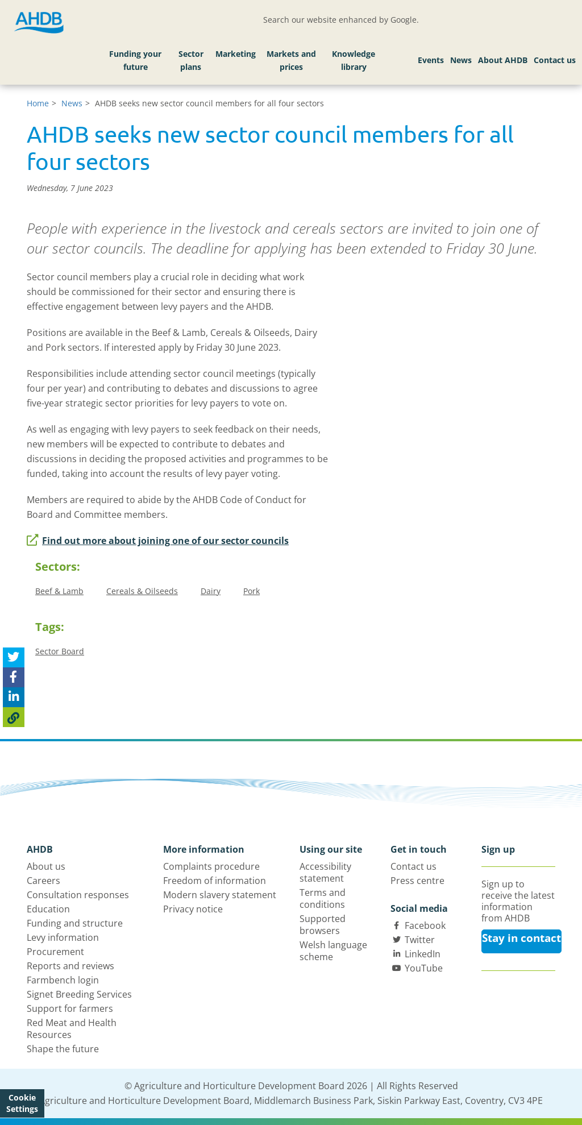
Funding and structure (75, 923)
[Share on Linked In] (13, 697)
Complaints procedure (211, 866)
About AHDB (502, 60)
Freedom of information (214, 880)
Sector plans (190, 60)
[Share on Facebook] (13, 677)
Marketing (235, 53)
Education (48, 909)
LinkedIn (422, 954)
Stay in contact (521, 938)
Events (431, 60)
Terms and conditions (323, 898)
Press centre (417, 880)
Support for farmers (70, 1008)
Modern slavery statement (219, 895)
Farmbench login (63, 980)
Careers (43, 880)
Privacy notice (193, 909)
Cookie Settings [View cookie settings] (22, 1103)
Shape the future (63, 1049)
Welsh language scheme (333, 951)
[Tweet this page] (13, 657)
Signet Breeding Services (79, 994)
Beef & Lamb (59, 591)
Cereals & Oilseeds (142, 591)
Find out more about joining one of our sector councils (158, 540)
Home (38, 103)
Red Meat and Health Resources (72, 1028)
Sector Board (59, 651)
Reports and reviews (70, 966)
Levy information (63, 937)
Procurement (55, 951)
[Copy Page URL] (13, 717)
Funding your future (135, 60)
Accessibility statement (325, 872)
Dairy (211, 591)
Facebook (425, 925)
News (461, 60)
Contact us (555, 60)
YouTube (424, 968)
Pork (251, 591)
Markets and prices (291, 60)
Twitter (420, 939)
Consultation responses (78, 895)
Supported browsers (323, 924)
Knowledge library (353, 60)
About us (46, 866)
